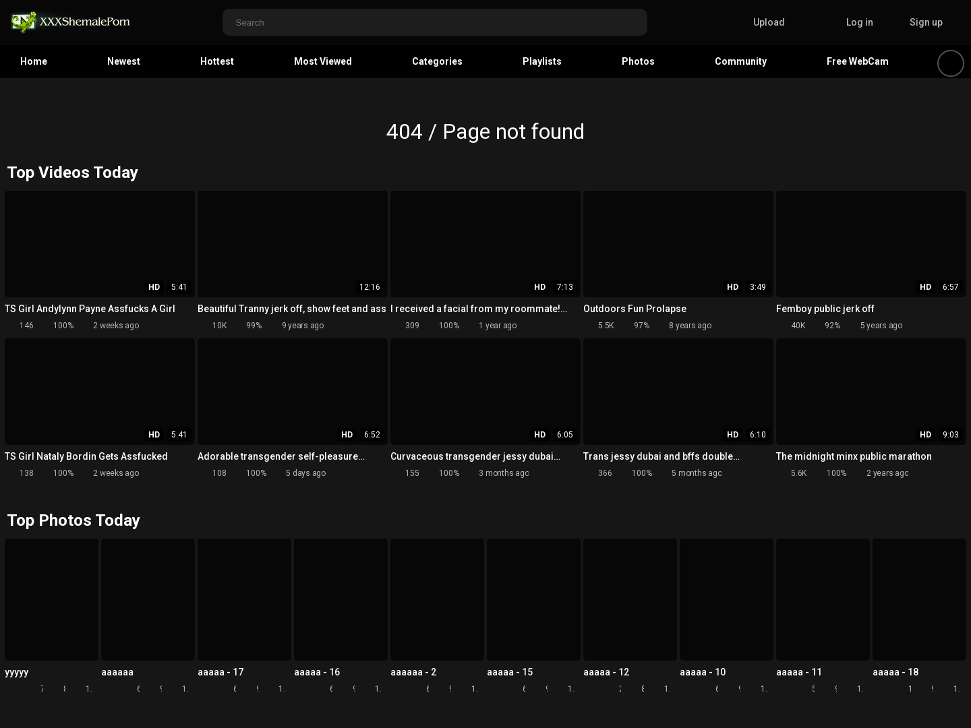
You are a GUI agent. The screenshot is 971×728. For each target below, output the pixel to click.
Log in (859, 22)
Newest (123, 61)
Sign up (926, 22)
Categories (437, 61)
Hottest (217, 61)
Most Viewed (323, 61)
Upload (759, 22)
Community (741, 61)
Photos (638, 61)
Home (33, 61)
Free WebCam (858, 61)
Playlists (542, 61)
